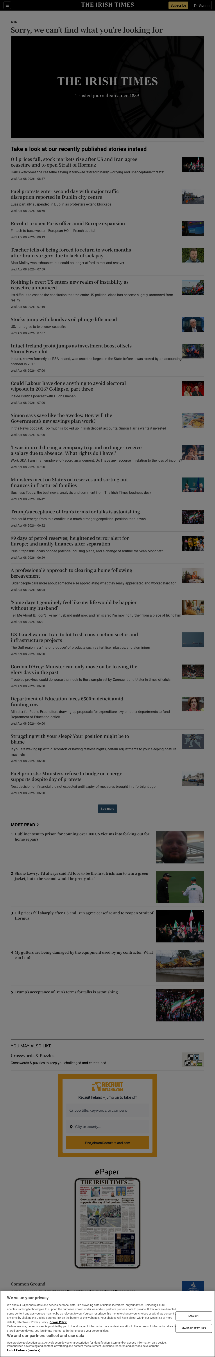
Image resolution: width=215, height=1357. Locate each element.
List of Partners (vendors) (23, 1350)
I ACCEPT (194, 1315)
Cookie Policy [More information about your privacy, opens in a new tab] (58, 1322)
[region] (107, 1324)
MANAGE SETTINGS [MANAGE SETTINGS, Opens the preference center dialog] (194, 1328)
